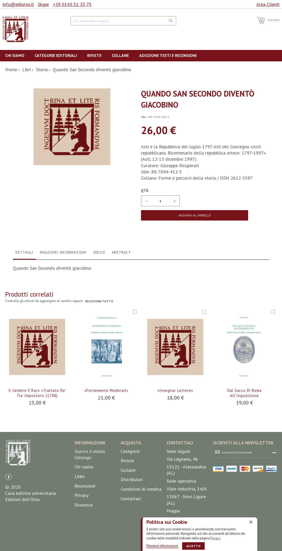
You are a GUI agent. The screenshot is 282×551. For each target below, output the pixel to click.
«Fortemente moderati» (106, 390)
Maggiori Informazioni (63, 252)
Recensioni (85, 486)
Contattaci (131, 499)
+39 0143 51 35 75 (72, 4)
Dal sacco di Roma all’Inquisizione (244, 393)
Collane (128, 470)
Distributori (132, 480)
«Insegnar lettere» (175, 390)
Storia (42, 69)
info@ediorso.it (18, 4)
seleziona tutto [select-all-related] (99, 301)
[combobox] (123, 20)
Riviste (127, 461)
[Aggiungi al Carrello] (171, 215)
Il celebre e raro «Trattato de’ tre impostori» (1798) (37, 393)
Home (11, 69)
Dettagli (24, 252)
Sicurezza (84, 505)
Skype (43, 4)
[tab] (24, 254)
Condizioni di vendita (141, 489)
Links (80, 476)
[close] (251, 522)
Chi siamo (84, 467)
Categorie (130, 451)
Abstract (121, 252)
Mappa (173, 511)
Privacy (215, 538)
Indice (99, 252)
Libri (26, 69)
